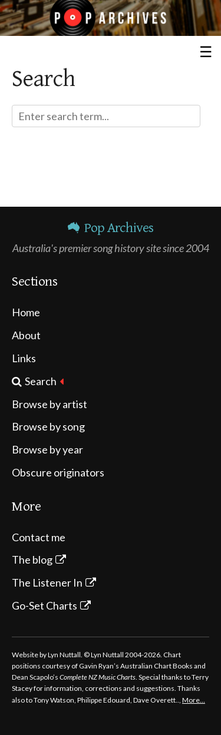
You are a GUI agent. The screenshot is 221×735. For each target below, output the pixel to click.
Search (41, 381)
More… (193, 700)
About (26, 335)
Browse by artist (49, 404)
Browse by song (48, 426)
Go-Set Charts (44, 605)
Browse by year (47, 449)
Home (26, 312)
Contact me (38, 537)
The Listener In (47, 582)
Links (24, 358)
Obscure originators (58, 472)
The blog (32, 559)
